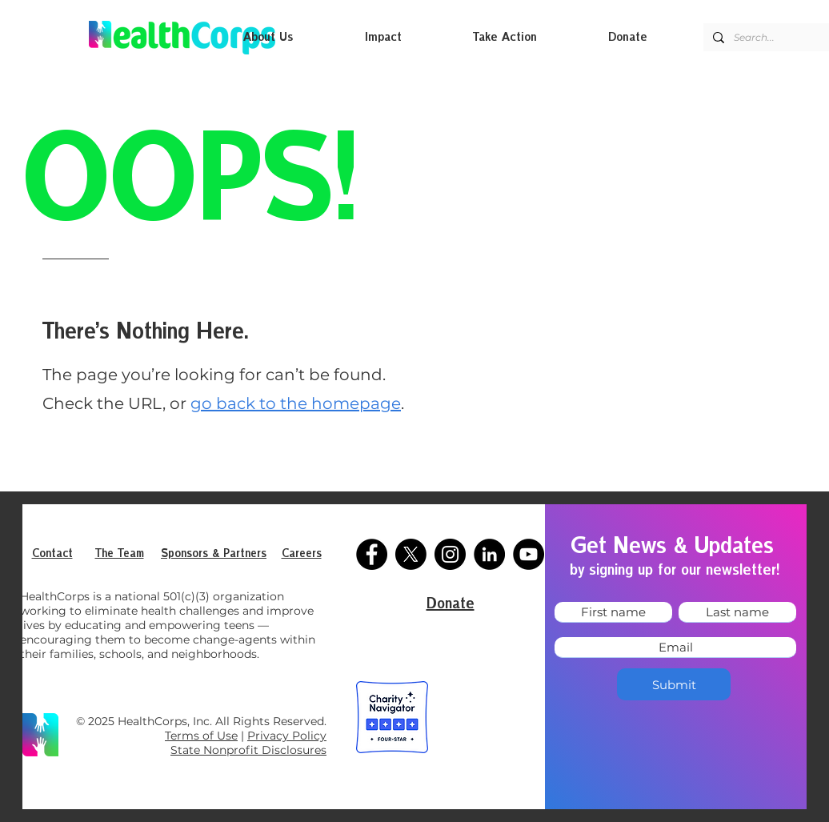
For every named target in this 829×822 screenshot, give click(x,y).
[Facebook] (371, 554)
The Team (119, 554)
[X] (411, 554)
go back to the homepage (295, 403)
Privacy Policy (286, 735)
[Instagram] (450, 554)
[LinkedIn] (489, 554)
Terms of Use (201, 735)
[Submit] (674, 684)
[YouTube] (528, 554)
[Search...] (776, 37)
